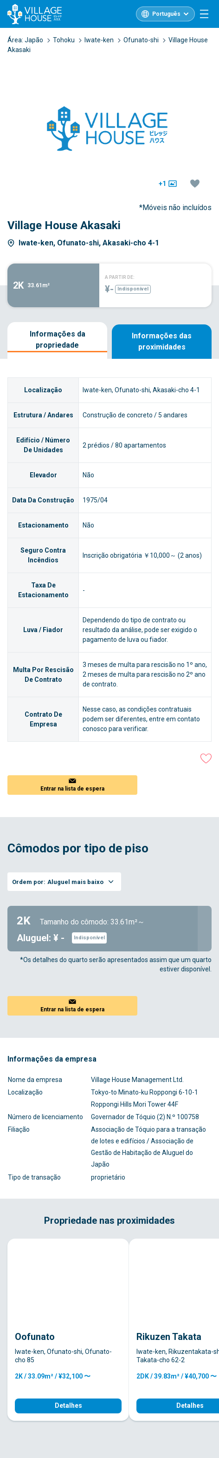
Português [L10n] (166, 14)
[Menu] (204, 14)
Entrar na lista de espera (72, 788)
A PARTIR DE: (120, 277)
